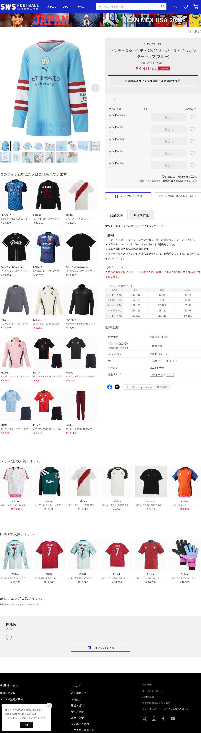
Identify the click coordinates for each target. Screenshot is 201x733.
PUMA (153, 44)
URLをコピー (163, 386)
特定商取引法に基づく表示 (156, 702)
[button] (95, 88)
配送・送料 (77, 705)
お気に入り (185, 7)
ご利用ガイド (78, 693)
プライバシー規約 (16, 717)
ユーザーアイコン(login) (175, 6)
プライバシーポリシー (154, 690)
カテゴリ (52, 6)
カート (196, 6)
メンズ (170, 374)
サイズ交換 (77, 712)
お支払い (76, 699)
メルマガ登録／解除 (11, 699)
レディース (156, 374)
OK (26, 725)
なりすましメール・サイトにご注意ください (165, 708)
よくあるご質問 (80, 724)
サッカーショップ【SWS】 (21, 7)
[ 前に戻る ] (195, 31)
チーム (80, 6)
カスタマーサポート (82, 730)
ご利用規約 (148, 696)
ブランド (67, 6)
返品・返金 (77, 718)
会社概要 (147, 685)
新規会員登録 (7, 693)
